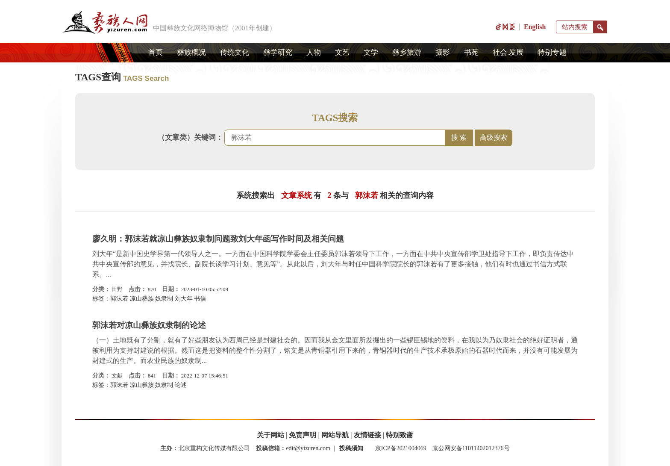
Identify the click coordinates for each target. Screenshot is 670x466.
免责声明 (302, 435)
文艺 (342, 52)
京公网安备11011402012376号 (471, 448)
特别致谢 (399, 435)
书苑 (471, 52)
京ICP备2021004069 (400, 448)
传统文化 (234, 52)
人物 (313, 52)
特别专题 (552, 52)
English (535, 26)
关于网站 (270, 435)
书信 (200, 298)
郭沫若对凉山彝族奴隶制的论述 (149, 325)
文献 (117, 375)
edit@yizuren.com (308, 448)
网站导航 (335, 435)
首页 (155, 52)
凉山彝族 (142, 298)
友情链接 (367, 435)
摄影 (442, 52)
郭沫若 (119, 298)
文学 (371, 52)
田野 (117, 289)
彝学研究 (277, 52)
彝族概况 (191, 52)
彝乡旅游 (406, 52)
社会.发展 (508, 52)
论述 (181, 385)
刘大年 (184, 298)
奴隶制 (164, 298)
